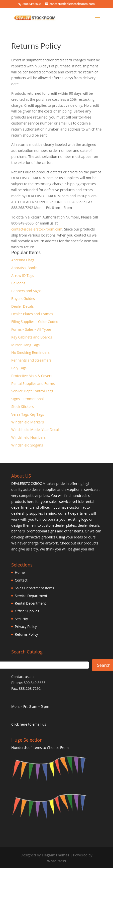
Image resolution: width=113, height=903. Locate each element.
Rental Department (30, 603)
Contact (21, 580)
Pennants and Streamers (31, 360)
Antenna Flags (22, 260)
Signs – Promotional (27, 398)
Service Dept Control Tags (32, 391)
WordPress (56, 860)
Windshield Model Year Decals (35, 429)
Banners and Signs (26, 290)
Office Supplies (27, 611)
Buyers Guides (23, 298)
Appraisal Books (24, 267)
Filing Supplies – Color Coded (34, 321)
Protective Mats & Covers (31, 375)
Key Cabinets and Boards (31, 337)
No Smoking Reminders (30, 352)
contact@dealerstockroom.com (36, 229)
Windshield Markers (27, 422)
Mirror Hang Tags (25, 345)
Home (20, 572)
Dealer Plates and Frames (32, 313)
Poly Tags (19, 368)
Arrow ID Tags (22, 275)
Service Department (31, 595)
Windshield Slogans (27, 445)
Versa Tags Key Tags (27, 414)
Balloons (18, 283)
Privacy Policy (26, 626)
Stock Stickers (22, 406)
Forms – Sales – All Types (31, 329)
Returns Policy (26, 634)
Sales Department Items (34, 588)
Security (21, 618)
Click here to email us (28, 724)
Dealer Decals (22, 306)
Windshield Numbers (28, 437)
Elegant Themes (55, 855)
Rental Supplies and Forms (33, 383)
